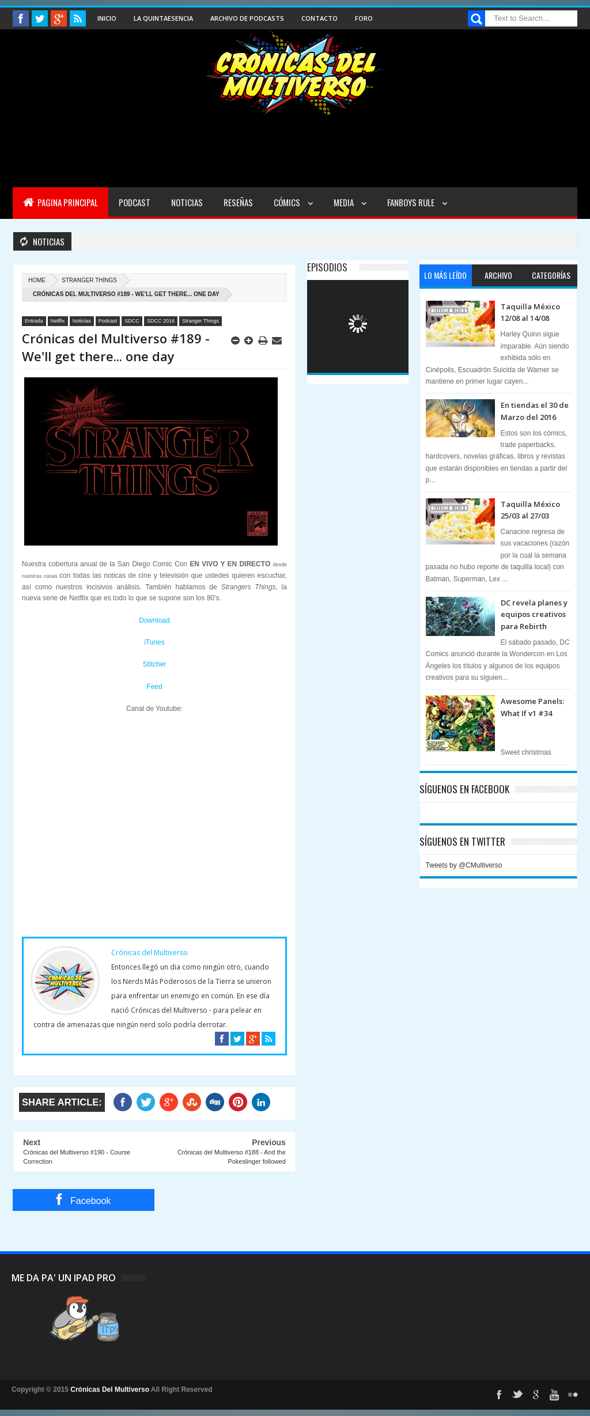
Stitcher (155, 664)
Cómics (288, 202)
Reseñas (238, 202)
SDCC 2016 (161, 321)
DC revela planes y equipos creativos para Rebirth (534, 614)
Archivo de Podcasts (247, 18)
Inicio (106, 18)
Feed (154, 687)
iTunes (154, 642)
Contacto (319, 18)
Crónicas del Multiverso (149, 952)
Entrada (34, 321)
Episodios (327, 267)
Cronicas (295, 72)
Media (344, 202)
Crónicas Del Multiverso (110, 1389)
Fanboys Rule (411, 202)
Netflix (58, 321)
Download (154, 620)
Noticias (187, 202)
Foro (364, 18)
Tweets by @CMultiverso (464, 865)
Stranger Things (89, 280)
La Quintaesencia (163, 18)
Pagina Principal (60, 202)
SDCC (131, 321)
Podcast (134, 202)
